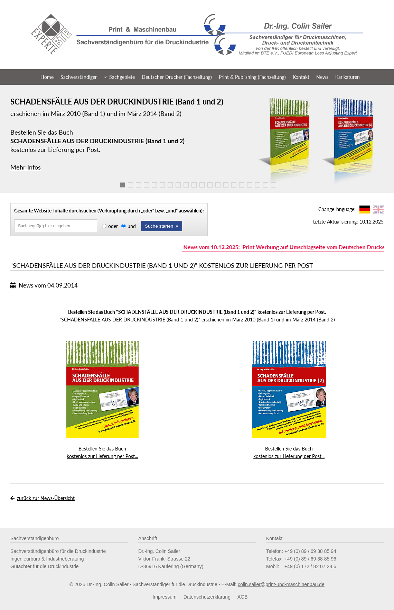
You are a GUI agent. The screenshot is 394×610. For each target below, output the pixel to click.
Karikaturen (347, 77)
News (322, 77)
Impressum (165, 597)
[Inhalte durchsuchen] (55, 225)
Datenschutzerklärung (207, 597)
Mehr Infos (25, 167)
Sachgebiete (119, 77)
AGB (242, 597)
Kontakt (301, 77)
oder (113, 226)
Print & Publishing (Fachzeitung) (252, 77)
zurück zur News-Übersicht (46, 498)
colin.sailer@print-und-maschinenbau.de (281, 584)
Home (47, 77)
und (132, 226)
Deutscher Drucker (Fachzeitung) (177, 77)
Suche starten (161, 226)
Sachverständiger (78, 77)
